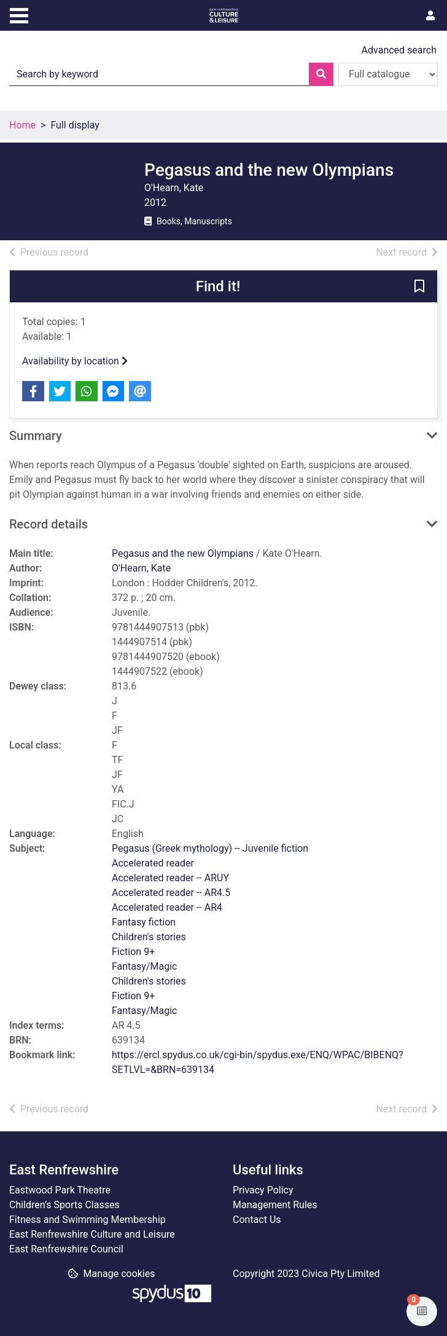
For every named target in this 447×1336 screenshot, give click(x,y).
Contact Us (257, 1219)
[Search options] (388, 74)
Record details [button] (48, 524)
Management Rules (275, 1205)
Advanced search (399, 50)
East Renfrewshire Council (66, 1249)
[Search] (321, 74)
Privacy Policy (263, 1190)
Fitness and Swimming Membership (87, 1219)
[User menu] (430, 16)
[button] (419, 287)
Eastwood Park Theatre (60, 1190)
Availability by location (75, 361)
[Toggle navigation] (19, 14)
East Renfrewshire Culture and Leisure (92, 1234)
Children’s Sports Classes (64, 1205)
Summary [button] (35, 435)
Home (22, 125)
